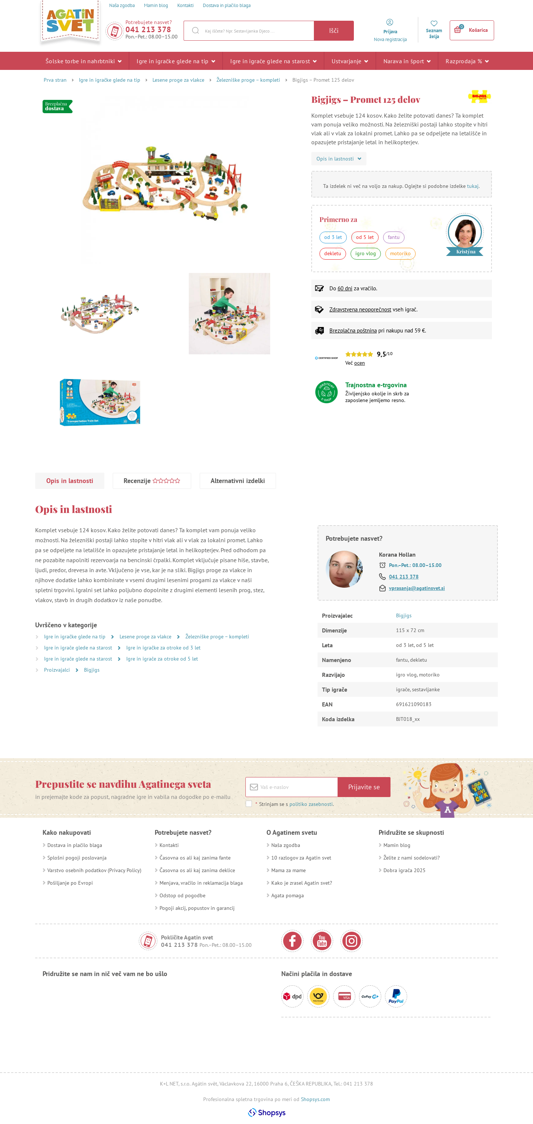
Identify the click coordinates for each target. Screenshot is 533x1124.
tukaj (473, 186)
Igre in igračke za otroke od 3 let (163, 647)
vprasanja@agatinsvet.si (417, 588)
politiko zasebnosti (311, 804)
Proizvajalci (57, 669)
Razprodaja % (467, 60)
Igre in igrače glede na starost (273, 60)
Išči (334, 30)
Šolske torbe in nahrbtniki (83, 60)
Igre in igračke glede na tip (176, 60)
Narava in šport (407, 60)
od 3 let (333, 237)
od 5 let (365, 237)
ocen (359, 363)
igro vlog (365, 253)
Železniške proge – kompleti (248, 80)
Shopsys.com (315, 1099)
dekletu (332, 253)
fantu (394, 237)
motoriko (400, 253)
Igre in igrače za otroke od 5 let (162, 658)
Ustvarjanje (350, 60)
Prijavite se (364, 787)
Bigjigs (92, 669)
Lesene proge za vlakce (178, 80)
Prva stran (55, 80)
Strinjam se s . (294, 804)
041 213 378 (148, 29)
